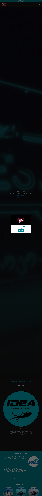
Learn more (21, 230)
